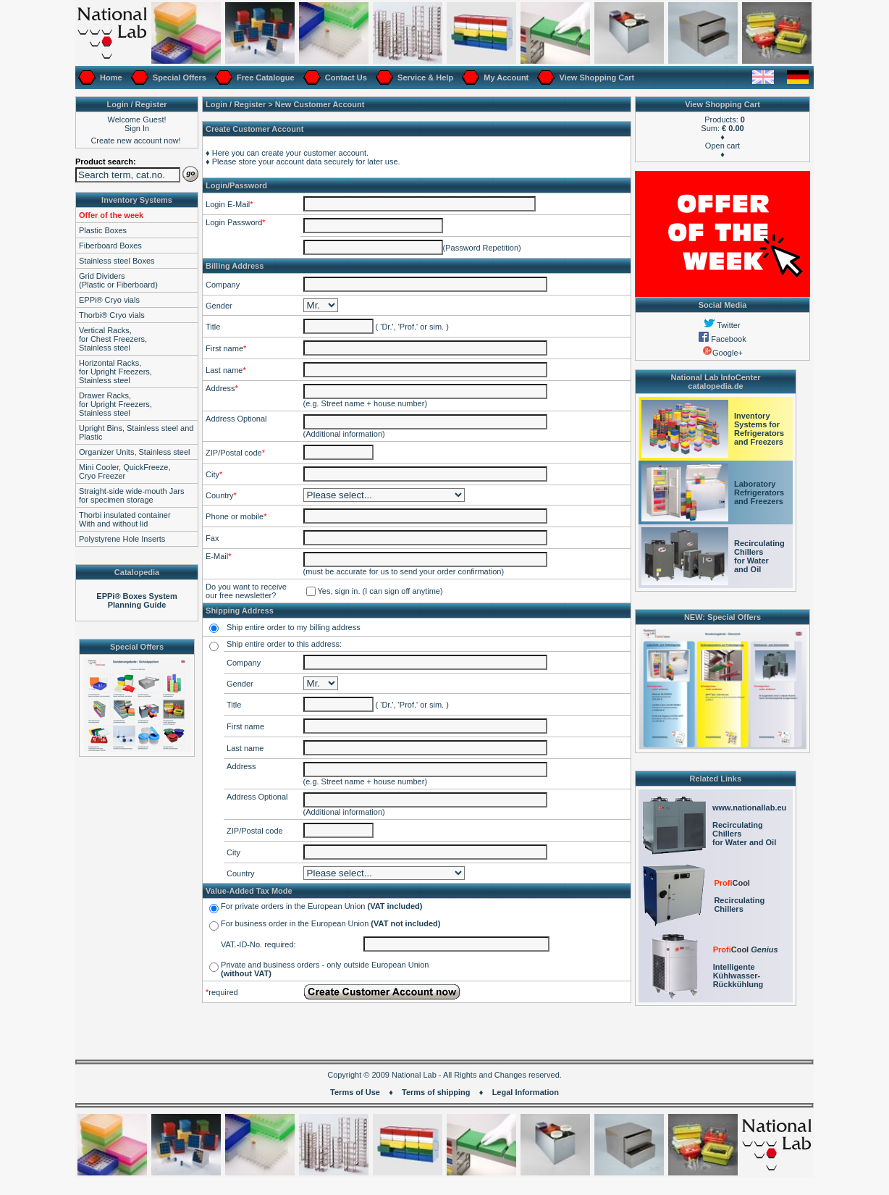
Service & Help (424, 77)
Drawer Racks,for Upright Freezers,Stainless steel (115, 404)
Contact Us (345, 77)
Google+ (722, 352)
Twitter (722, 325)
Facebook (722, 339)
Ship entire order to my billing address (294, 627)
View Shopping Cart (595, 77)
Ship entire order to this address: (284, 644)
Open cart (722, 145)
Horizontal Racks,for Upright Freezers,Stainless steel (115, 371)
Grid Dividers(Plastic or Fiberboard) (118, 280)
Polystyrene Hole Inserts (122, 538)
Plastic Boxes (103, 230)
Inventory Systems (136, 200)
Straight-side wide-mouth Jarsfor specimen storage (132, 495)
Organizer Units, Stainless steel (134, 452)
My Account (504, 77)
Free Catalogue (265, 77)
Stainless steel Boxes (117, 260)
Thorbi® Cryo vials (112, 315)
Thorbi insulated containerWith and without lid (125, 519)
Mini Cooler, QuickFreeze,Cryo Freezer (125, 471)
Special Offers (178, 77)
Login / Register (236, 104)
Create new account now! (135, 140)
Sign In (137, 128)
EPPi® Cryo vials (109, 299)
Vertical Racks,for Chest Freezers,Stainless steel (113, 339)
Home (110, 77)
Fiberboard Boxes (110, 245)
